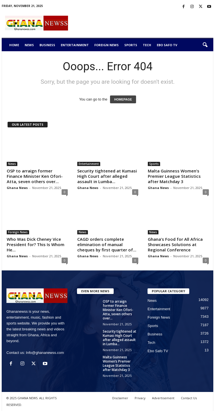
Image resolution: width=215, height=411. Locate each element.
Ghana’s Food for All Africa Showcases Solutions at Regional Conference (175, 244)
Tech (147, 45)
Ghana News (17, 188)
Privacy (140, 398)
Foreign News (106, 45)
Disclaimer (120, 398)
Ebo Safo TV (167, 45)
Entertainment (75, 45)
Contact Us (189, 398)
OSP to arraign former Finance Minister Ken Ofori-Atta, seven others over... (35, 176)
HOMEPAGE (123, 99)
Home (14, 45)
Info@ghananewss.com (45, 353)
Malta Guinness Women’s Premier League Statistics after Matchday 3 (174, 176)
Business (47, 45)
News (29, 45)
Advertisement (163, 398)
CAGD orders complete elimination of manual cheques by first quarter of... (106, 244)
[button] (205, 45)
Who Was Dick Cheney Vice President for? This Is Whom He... (35, 244)
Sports (130, 45)
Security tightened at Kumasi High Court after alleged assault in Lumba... (107, 176)
